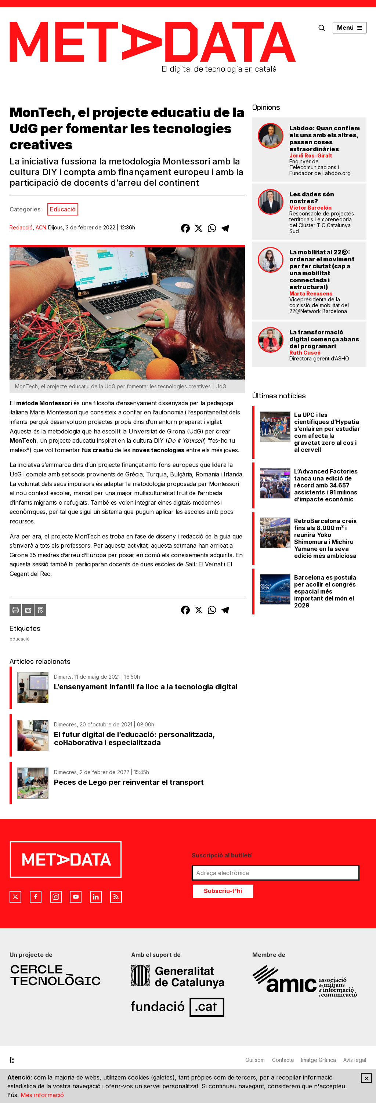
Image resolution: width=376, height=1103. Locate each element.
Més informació (42, 1095)
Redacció (21, 227)
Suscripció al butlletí (222, 855)
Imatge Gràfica (318, 1060)
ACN (41, 227)
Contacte (283, 1060)
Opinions (266, 107)
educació (20, 639)
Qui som (255, 1060)
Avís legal (355, 1060)
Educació (63, 209)
